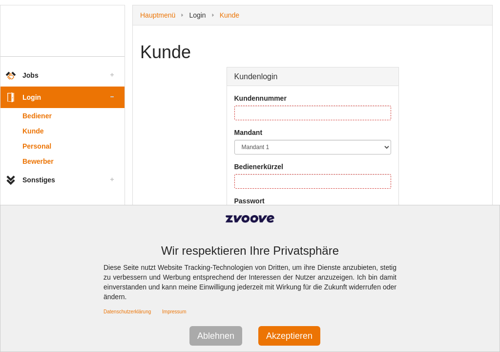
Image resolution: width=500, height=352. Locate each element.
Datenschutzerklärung (127, 311)
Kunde (33, 131)
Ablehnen (215, 336)
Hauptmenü (157, 15)
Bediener (37, 116)
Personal (36, 146)
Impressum (174, 311)
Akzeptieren (289, 336)
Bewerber (38, 161)
